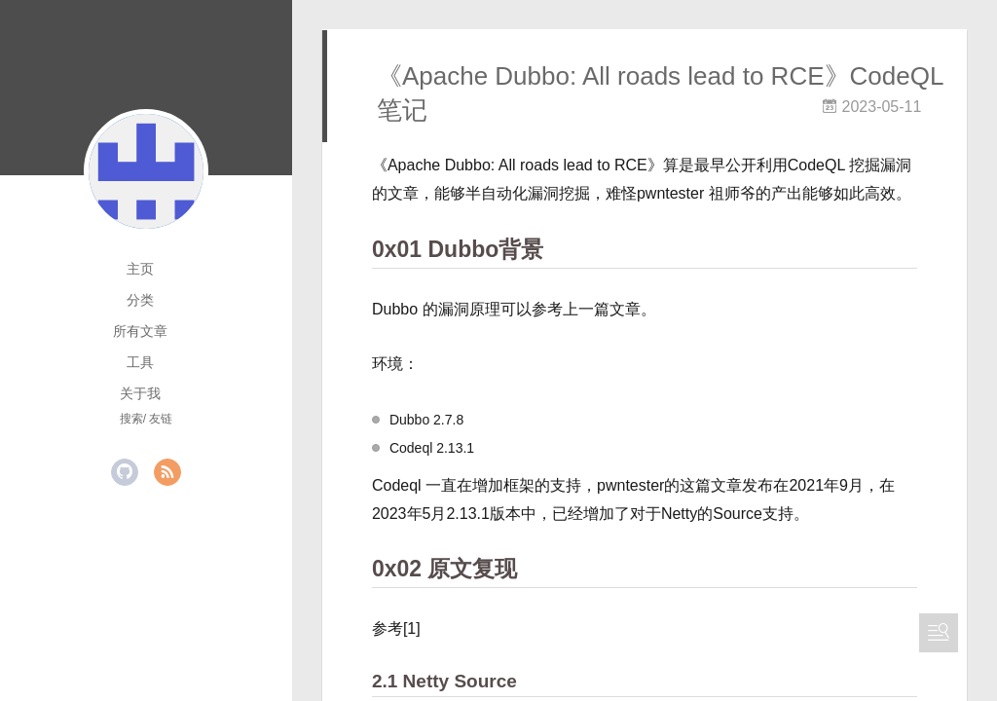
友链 (160, 418)
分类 (140, 300)
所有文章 (140, 331)
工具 (140, 362)
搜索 (131, 418)
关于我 (140, 393)
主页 (140, 269)
